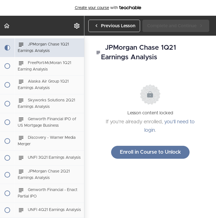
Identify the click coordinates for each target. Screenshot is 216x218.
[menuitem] (77, 26)
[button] (7, 26)
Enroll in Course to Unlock (150, 152)
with (108, 8)
